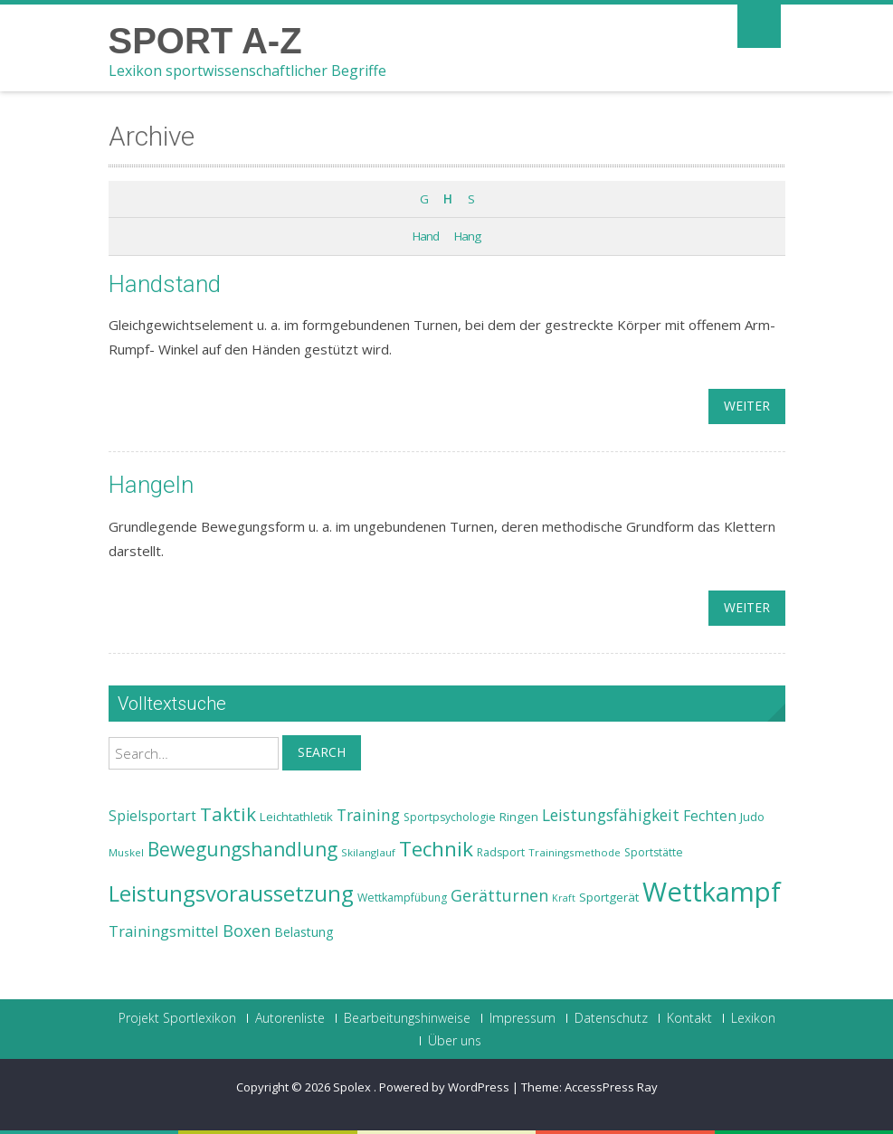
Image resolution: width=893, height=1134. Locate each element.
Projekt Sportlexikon (177, 1018)
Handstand (165, 284)
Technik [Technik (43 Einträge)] (436, 849)
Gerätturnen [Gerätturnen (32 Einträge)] (499, 895)
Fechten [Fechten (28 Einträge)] (709, 816)
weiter (747, 405)
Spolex (353, 1087)
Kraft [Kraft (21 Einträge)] (563, 898)
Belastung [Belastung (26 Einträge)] (304, 931)
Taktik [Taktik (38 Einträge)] (228, 814)
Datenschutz (611, 1018)
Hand (426, 236)
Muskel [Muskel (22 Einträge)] (126, 852)
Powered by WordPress (444, 1087)
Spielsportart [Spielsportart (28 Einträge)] (152, 816)
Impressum (522, 1018)
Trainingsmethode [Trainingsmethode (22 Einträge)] (574, 852)
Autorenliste (290, 1018)
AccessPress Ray (611, 1087)
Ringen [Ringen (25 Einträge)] (518, 816)
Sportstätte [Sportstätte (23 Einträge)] (653, 852)
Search (322, 752)
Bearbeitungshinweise (407, 1018)
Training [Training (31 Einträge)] (368, 815)
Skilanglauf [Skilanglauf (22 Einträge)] (368, 852)
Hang (467, 236)
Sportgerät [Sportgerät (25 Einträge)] (609, 897)
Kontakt (689, 1018)
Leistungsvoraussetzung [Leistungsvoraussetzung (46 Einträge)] (231, 893)
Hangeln (151, 484)
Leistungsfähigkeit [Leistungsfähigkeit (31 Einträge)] (610, 815)
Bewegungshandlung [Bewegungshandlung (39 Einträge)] (242, 849)
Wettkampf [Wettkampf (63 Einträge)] (711, 892)
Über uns (454, 1040)
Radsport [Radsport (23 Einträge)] (501, 852)
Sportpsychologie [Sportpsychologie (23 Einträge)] (450, 817)
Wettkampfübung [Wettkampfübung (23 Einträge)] (402, 897)
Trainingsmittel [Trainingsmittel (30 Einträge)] (164, 931)
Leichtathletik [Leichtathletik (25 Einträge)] (296, 816)
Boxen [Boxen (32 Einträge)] (247, 930)
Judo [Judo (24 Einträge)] (752, 816)
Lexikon (753, 1018)
